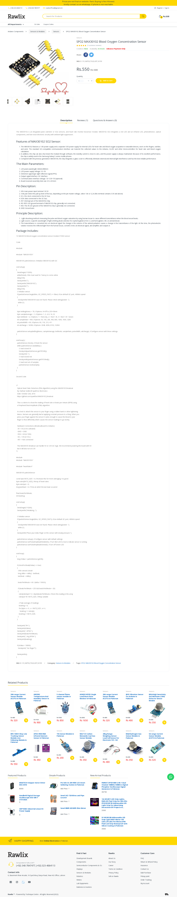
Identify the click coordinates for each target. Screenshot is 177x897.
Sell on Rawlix (113, 876)
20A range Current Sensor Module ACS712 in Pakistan (110, 696)
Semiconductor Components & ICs (89, 865)
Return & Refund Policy (149, 862)
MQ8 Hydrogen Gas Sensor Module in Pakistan (133, 736)
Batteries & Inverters (84, 887)
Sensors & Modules (37, 31)
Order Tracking (146, 880)
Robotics (80, 876)
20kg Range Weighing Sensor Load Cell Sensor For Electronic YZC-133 (111, 737)
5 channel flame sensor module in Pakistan (64, 696)
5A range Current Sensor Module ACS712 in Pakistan (156, 736)
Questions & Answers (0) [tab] (105, 120)
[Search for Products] (91, 16)
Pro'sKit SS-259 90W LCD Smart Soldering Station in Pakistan (72, 784)
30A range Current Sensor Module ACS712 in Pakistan (18, 696)
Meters (79, 880)
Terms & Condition (115, 869)
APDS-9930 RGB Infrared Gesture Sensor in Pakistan (41, 736)
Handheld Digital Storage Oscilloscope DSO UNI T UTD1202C (29, 798)
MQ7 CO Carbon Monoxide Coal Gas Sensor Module (87, 736)
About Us (112, 858)
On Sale (37, 24)
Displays (80, 869)
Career (111, 865)
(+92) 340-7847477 (32, 8)
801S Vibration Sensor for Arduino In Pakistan (134, 696)
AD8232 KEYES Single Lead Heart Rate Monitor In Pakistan (88, 696)
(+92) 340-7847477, (26, 865)
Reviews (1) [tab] (82, 120)
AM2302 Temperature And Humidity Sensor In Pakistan (41, 697)
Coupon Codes (48, 24)
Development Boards (84, 858)
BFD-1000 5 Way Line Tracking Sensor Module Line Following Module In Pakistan (19, 738)
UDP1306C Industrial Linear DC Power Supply (31, 810)
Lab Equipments (82, 883)
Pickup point (145, 876)
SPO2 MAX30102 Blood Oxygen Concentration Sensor (101, 663)
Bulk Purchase (146, 873)
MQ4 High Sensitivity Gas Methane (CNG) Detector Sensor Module (157, 697)
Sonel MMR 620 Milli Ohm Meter (73, 808)
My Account (145, 883)
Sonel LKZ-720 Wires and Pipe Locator (72, 797)
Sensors (56, 31)
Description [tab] (66, 120)
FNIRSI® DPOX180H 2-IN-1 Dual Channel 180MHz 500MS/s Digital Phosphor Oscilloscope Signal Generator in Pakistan (115, 786)
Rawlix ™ (11, 894)
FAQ (142, 858)
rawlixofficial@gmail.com (53, 8)
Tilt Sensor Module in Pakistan (65, 735)
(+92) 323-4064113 (15, 8)
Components (81, 862)
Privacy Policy (113, 873)
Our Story (112, 862)
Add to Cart (105, 80)
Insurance (144, 865)
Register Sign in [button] (161, 8)
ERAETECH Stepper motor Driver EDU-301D (32, 784)
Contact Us (145, 869)
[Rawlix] (16, 16)
